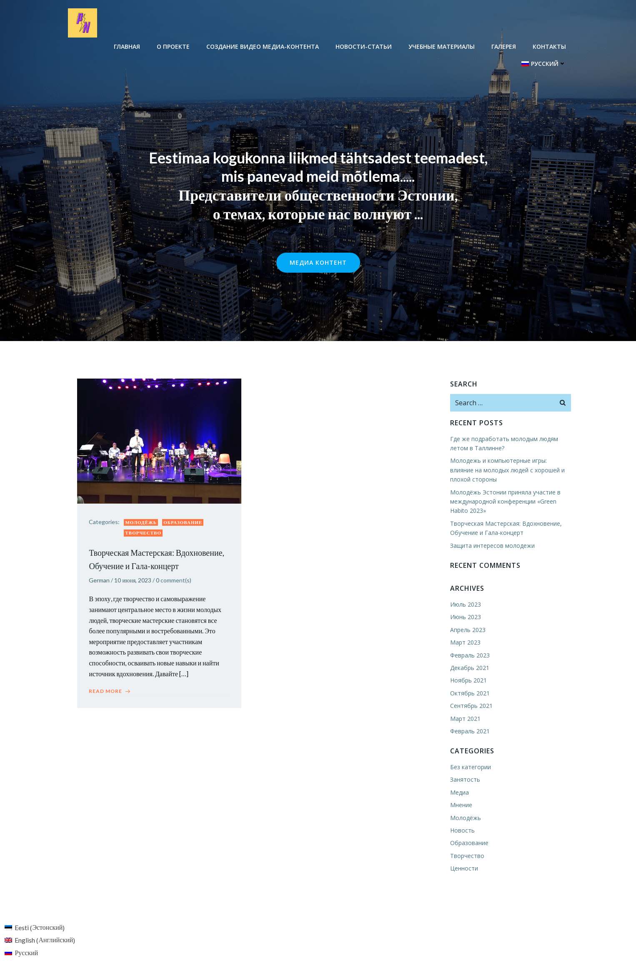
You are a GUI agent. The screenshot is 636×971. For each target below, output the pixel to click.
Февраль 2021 (469, 731)
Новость (462, 831)
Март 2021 (465, 719)
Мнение (461, 805)
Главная (127, 46)
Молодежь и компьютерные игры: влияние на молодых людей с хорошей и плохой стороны (510, 470)
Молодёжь (142, 523)
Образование (183, 523)
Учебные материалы (442, 46)
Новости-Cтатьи (364, 46)
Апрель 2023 (467, 630)
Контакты (549, 46)
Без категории (470, 767)
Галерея (504, 46)
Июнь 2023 (465, 617)
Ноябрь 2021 (468, 681)
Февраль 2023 (469, 655)
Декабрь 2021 (469, 668)
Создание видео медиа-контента (263, 46)
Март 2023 (465, 643)
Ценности (464, 869)
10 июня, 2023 (133, 581)
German (100, 581)
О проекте (173, 46)
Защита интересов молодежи (492, 545)
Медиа (459, 792)
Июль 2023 (465, 605)
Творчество (144, 534)
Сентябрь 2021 (471, 706)
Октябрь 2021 (469, 693)
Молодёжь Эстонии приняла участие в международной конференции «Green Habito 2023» (505, 501)
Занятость (465, 780)
